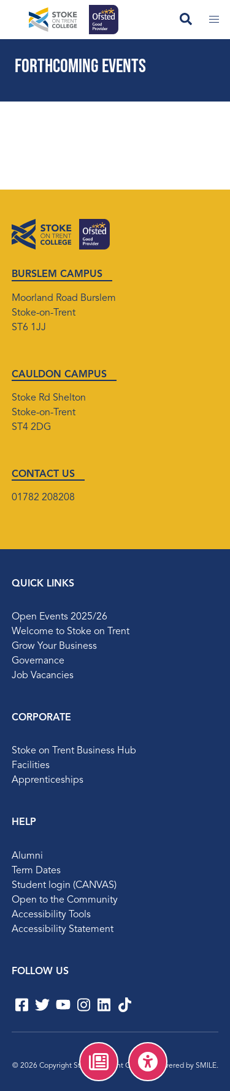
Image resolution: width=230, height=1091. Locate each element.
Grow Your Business (54, 646)
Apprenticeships (47, 780)
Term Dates (36, 871)
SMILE (206, 1066)
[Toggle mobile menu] (214, 19)
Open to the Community (65, 900)
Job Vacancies (43, 676)
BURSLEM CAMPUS (57, 274)
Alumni (27, 856)
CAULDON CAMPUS (59, 375)
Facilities (31, 766)
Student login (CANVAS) (64, 885)
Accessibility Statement (62, 929)
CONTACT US (43, 474)
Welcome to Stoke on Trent (70, 632)
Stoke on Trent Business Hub (74, 751)
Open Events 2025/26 (59, 617)
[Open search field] (186, 19)
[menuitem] (98, 1061)
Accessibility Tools (51, 915)
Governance (38, 661)
